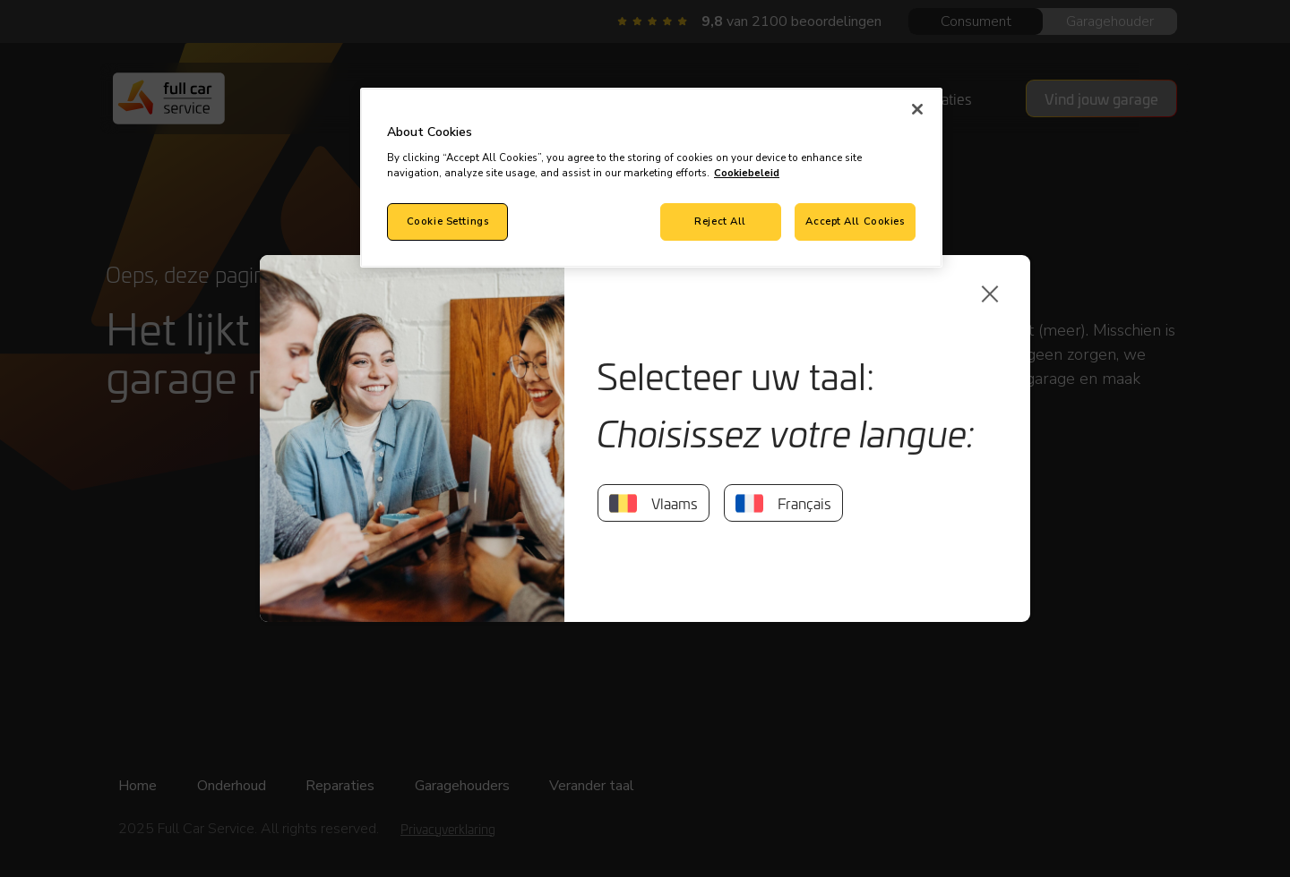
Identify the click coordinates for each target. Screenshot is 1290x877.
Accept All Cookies (854, 221)
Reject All (720, 221)
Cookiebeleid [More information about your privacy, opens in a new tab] (746, 173)
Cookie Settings (448, 221)
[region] (651, 178)
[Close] (917, 109)
